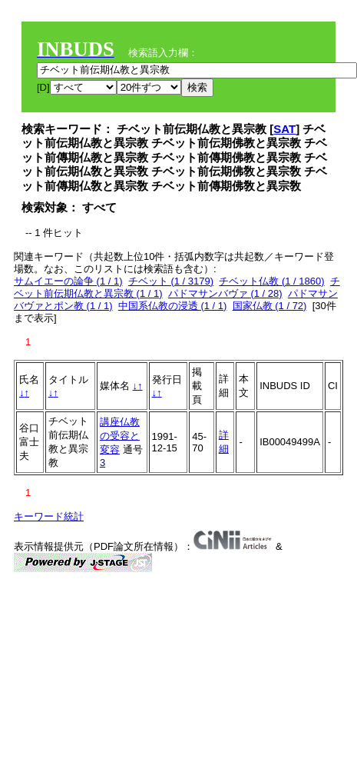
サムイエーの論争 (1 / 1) (68, 281)
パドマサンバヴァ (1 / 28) (225, 293)
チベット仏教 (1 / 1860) (271, 281)
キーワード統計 (49, 516)
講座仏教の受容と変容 (120, 435)
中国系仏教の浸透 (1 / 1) (172, 305)
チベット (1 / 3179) (170, 281)
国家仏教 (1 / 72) (270, 305)
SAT (284, 128)
